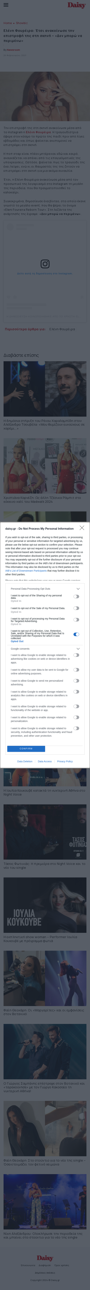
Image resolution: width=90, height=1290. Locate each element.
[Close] (83, 529)
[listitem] (45, 589)
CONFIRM (26, 748)
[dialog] (45, 645)
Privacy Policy (65, 761)
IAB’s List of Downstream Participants (26, 570)
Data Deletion (24, 761)
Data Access (45, 761)
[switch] (76, 596)
